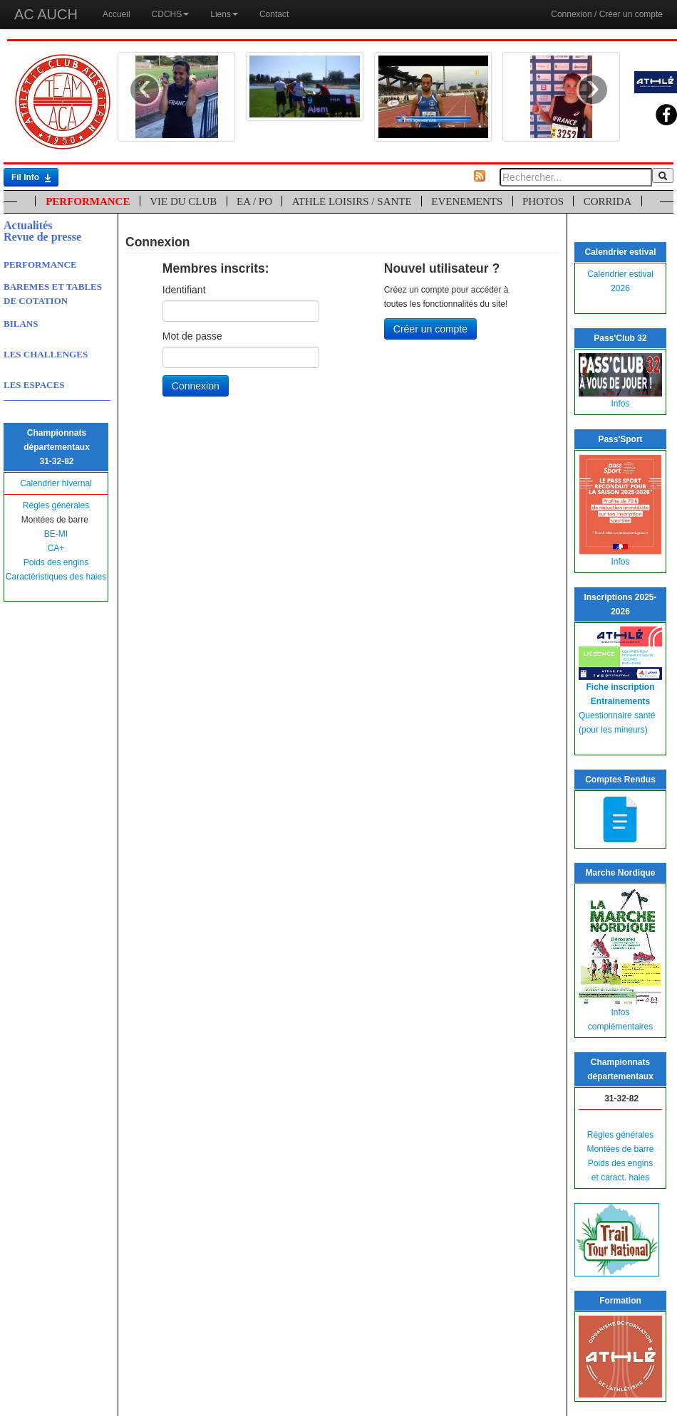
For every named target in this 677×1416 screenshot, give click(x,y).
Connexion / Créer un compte (607, 14)
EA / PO (254, 201)
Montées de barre (619, 1149)
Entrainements (620, 701)
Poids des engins (56, 562)
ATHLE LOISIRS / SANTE (352, 201)
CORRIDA (608, 201)
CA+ (56, 548)
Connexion (195, 386)
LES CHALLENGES (46, 354)
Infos (620, 404)
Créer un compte (430, 329)
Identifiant (184, 289)
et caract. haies (620, 1177)
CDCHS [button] (171, 14)
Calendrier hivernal (56, 483)
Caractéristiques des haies (56, 577)
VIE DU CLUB (183, 201)
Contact (274, 14)
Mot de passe (192, 336)
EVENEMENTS (466, 201)
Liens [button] (224, 14)
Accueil (116, 14)
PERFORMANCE (88, 201)
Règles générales (56, 505)
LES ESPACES (34, 384)
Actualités (28, 225)
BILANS (21, 323)
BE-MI (56, 534)
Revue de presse (42, 237)
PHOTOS (543, 201)
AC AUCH (46, 14)
